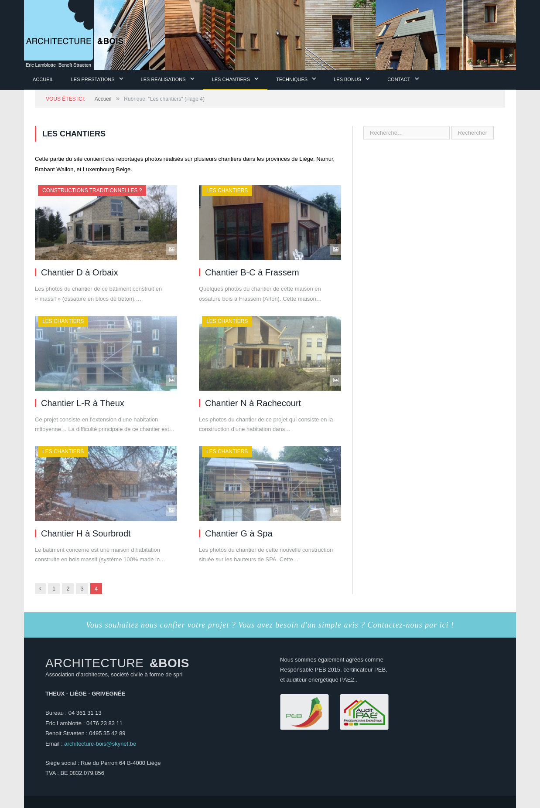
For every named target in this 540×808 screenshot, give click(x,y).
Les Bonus (347, 79)
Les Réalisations (163, 79)
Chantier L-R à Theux (82, 403)
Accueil (43, 79)
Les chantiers (231, 79)
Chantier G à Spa (239, 533)
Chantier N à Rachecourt (253, 403)
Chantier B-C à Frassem (252, 272)
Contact (398, 79)
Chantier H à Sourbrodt (86, 533)
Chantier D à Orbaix (79, 272)
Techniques (292, 79)
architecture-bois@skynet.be (100, 743)
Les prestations (93, 79)
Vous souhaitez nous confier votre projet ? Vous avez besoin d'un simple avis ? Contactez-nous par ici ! (270, 625)
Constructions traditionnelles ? (92, 190)
